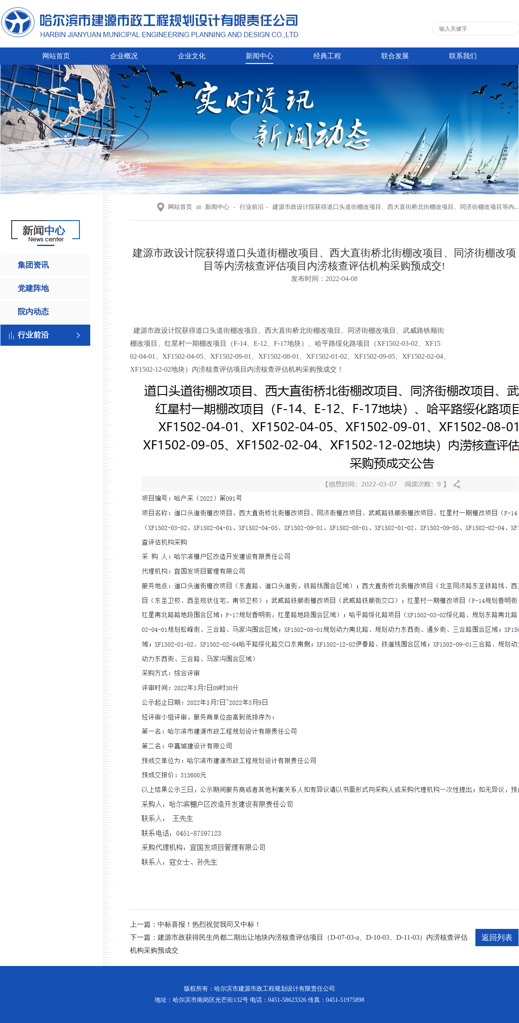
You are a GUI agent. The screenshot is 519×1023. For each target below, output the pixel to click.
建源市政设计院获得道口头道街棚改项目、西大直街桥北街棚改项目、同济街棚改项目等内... (395, 207)
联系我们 (463, 56)
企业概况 (124, 56)
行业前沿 (33, 335)
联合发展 (395, 56)
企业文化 (192, 56)
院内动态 (33, 311)
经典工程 (327, 56)
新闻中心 (259, 56)
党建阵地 (33, 288)
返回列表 (497, 937)
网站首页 (56, 56)
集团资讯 (33, 265)
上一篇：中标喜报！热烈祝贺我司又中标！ (195, 924)
